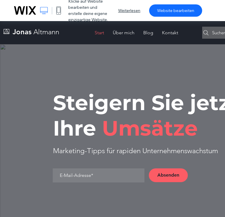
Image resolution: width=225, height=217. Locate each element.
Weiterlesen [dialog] (129, 10)
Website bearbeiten (175, 10)
